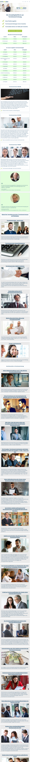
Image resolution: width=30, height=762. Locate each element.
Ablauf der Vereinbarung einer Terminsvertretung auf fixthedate (15, 215)
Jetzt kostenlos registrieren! (15, 30)
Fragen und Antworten (15, 350)
